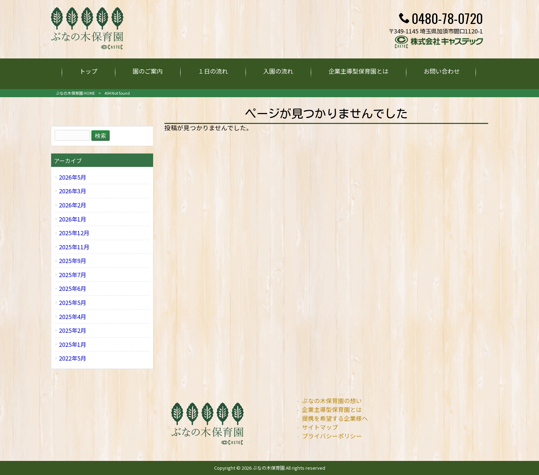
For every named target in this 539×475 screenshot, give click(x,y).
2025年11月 (74, 247)
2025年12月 (74, 233)
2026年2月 (72, 205)
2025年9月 (72, 260)
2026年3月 (72, 191)
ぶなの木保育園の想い (332, 400)
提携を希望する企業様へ (335, 418)
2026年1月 (72, 219)
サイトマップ (320, 427)
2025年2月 (72, 330)
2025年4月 (72, 316)
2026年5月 (72, 177)
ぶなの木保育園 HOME (75, 93)
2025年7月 (72, 274)
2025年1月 (72, 344)
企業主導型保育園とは (332, 409)
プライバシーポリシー (332, 436)
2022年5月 (72, 358)
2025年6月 (72, 288)
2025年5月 (72, 302)
